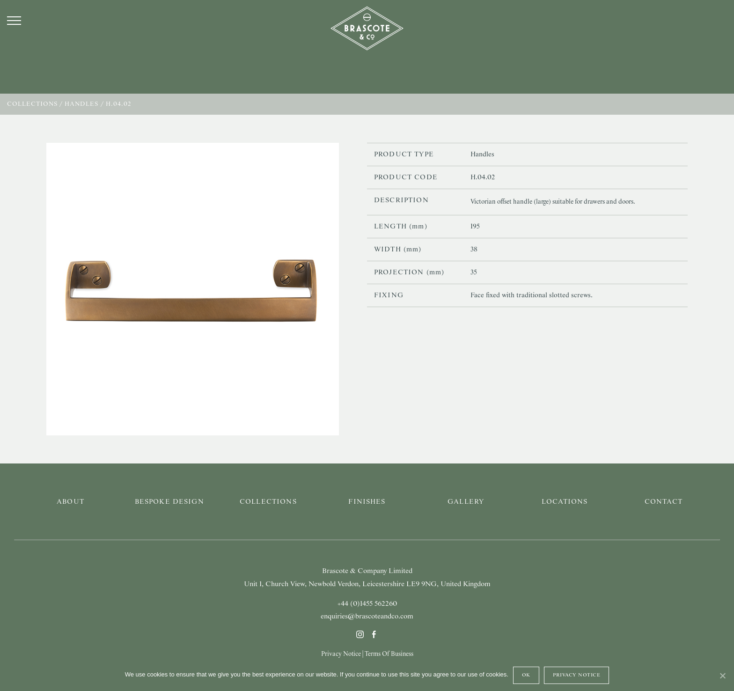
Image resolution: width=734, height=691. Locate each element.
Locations (564, 502)
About (70, 502)
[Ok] (722, 675)
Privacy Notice (341, 654)
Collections (32, 104)
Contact (664, 502)
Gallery (466, 502)
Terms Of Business (389, 654)
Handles (81, 104)
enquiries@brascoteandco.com (367, 616)
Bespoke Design (169, 502)
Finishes (366, 502)
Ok (526, 675)
